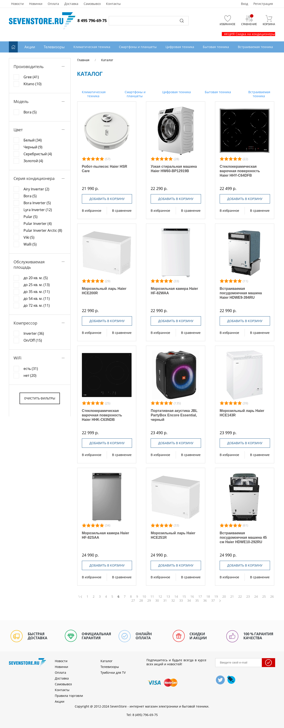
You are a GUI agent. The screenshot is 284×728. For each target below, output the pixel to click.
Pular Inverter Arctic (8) (43, 230)
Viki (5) (29, 237)
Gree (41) (31, 77)
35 (197, 601)
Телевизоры (54, 46)
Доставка (71, 3)
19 (216, 597)
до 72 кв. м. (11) (37, 305)
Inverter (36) (34, 333)
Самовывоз (92, 3)
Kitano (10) (32, 83)
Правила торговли (69, 696)
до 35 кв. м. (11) (37, 291)
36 (205, 601)
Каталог (106, 661)
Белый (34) (33, 140)
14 (176, 597)
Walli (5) (30, 244)
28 (141, 601)
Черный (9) (33, 147)
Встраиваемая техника (258, 94)
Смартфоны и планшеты (135, 94)
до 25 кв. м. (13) (37, 284)
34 (189, 601)
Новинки (35, 3)
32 (173, 601)
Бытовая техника (217, 92)
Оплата (53, 3)
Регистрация (263, 3)
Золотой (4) (33, 160)
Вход (244, 3)
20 (224, 597)
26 (272, 597)
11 (152, 597)
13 (168, 597)
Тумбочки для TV (113, 672)
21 (232, 597)
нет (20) (30, 375)
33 (181, 601)
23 (248, 597)
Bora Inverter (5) (37, 202)
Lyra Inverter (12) (38, 209)
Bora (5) (30, 112)
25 (264, 597)
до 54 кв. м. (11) (37, 298)
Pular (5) (30, 216)
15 (184, 597)
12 (160, 597)
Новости (17, 3)
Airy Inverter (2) (36, 189)
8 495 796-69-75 (92, 20)
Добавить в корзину (107, 199)
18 (208, 597)
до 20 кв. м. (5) (36, 277)
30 (157, 601)
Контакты (113, 3)
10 (144, 597)
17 (200, 597)
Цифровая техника (176, 92)
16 (192, 597)
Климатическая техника (93, 94)
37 (213, 601)
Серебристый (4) (38, 153)
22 (240, 597)
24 (256, 597)
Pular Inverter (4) (38, 223)
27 (133, 601)
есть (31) (31, 368)
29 (149, 601)
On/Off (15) (33, 340)
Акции (29, 46)
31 (165, 601)
